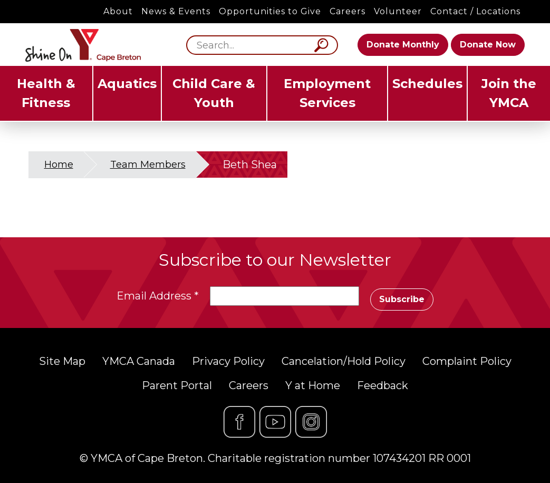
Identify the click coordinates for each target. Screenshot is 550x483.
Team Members (148, 164)
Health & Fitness (46, 93)
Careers (347, 11)
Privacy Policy (228, 361)
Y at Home (312, 385)
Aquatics (127, 83)
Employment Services (327, 93)
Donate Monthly (402, 45)
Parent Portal (177, 385)
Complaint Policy (467, 361)
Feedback (382, 385)
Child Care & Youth (213, 93)
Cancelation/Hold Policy (344, 361)
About (118, 11)
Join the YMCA (508, 93)
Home (58, 164)
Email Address (158, 295)
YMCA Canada (138, 361)
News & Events (175, 11)
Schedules (427, 83)
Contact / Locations (475, 11)
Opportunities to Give (270, 11)
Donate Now (488, 45)
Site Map (62, 361)
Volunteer (398, 11)
